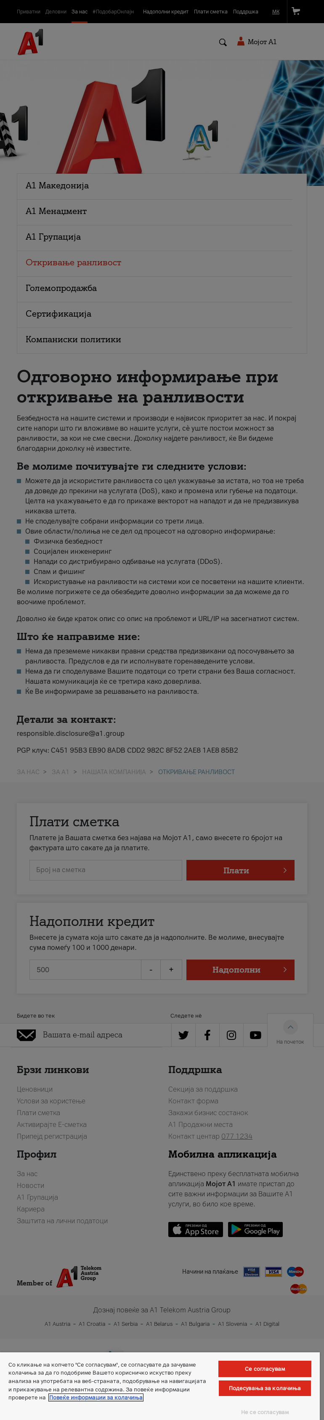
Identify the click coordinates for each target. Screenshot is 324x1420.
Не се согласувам (265, 1412)
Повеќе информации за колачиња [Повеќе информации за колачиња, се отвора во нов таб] (96, 1397)
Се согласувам (265, 1369)
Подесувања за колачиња (265, 1388)
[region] (160, 1386)
